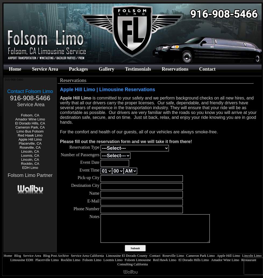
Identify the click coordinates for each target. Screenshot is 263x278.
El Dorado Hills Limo (193, 260)
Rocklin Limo (70, 260)
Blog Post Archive (56, 256)
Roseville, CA (30, 147)
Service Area (45, 69)
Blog (17, 256)
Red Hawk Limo (30, 135)
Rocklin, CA (30, 164)
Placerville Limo (47, 260)
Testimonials (138, 69)
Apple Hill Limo (30, 139)
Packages (78, 69)
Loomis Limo (113, 260)
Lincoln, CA (30, 151)
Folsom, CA (30, 115)
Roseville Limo (173, 256)
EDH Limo (30, 168)
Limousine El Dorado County (126, 256)
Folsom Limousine (138, 260)
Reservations (175, 69)
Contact (207, 69)
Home (15, 69)
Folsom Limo (91, 260)
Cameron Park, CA (30, 127)
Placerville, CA (30, 143)
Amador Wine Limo (30, 119)
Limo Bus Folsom (30, 131)
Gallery (106, 69)
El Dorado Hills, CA (30, 123)
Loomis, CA (30, 156)
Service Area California (87, 256)
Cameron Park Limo (200, 256)
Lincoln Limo (252, 256)
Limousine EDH (21, 260)
